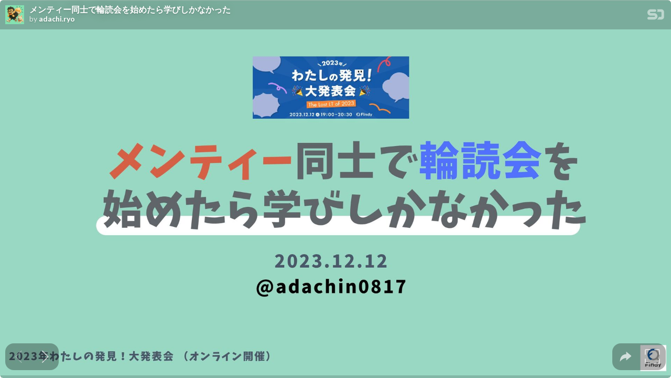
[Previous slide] (18, 357)
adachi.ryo (57, 19)
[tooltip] (625, 357)
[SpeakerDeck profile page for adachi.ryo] (14, 15)
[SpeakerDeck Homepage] (655, 17)
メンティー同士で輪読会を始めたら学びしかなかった (130, 9)
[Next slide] (45, 357)
